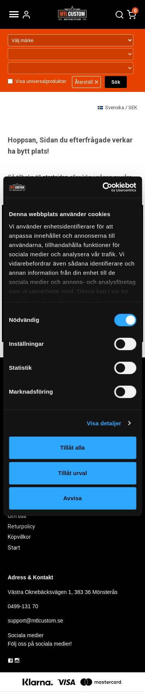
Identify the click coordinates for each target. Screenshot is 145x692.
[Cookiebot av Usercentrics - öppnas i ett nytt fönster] (103, 187)
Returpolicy (21, 526)
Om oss (17, 516)
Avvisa (72, 498)
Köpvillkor (19, 537)
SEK (117, 108)
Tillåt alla (72, 447)
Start (14, 548)
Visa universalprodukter (40, 81)
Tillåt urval (72, 473)
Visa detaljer (104, 423)
